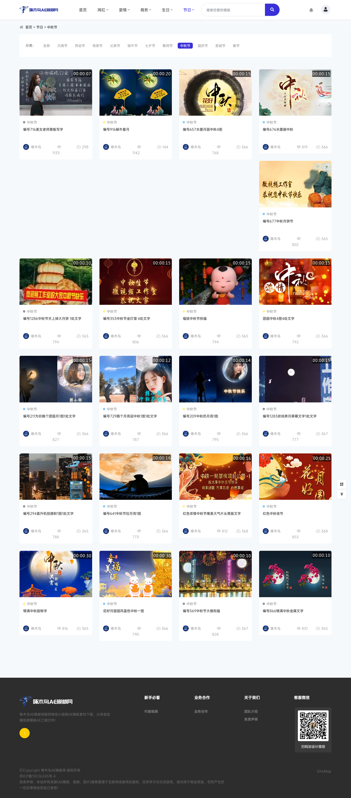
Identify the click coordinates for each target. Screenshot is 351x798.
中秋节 (52, 27)
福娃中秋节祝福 (195, 318)
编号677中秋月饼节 (278, 221)
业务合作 (201, 711)
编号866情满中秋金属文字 (283, 610)
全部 (46, 45)
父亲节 (115, 45)
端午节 (132, 45)
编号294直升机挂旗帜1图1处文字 (48, 513)
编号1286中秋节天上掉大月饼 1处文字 (52, 318)
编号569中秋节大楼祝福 (201, 610)
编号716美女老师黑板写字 (43, 129)
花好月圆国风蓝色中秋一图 (123, 610)
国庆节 (203, 45)
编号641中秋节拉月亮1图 (122, 513)
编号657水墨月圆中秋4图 (202, 129)
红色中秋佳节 (273, 513)
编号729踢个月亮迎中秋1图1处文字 (130, 416)
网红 (103, 9)
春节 (236, 45)
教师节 (168, 45)
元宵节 (62, 45)
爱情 (124, 9)
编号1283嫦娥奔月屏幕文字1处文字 (290, 416)
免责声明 (251, 719)
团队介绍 (251, 711)
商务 (145, 9)
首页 (83, 9)
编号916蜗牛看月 (116, 129)
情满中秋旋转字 (35, 610)
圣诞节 (220, 45)
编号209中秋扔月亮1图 (200, 416)
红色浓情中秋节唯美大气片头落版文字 (212, 513)
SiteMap (324, 771)
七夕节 (150, 45)
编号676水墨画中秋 (278, 129)
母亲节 (97, 45)
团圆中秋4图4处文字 (278, 318)
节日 (188, 9)
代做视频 (151, 711)
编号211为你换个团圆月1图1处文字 (49, 416)
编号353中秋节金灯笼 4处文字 (126, 318)
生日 (167, 9)
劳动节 (80, 45)
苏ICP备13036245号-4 (38, 776)
